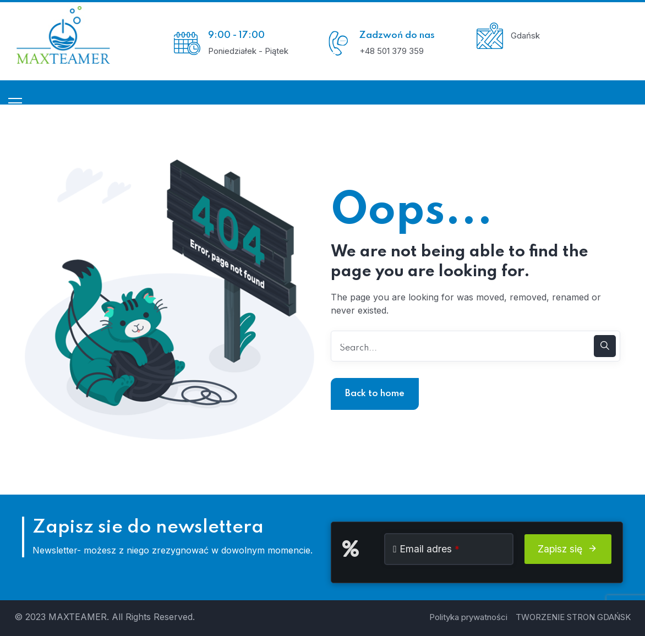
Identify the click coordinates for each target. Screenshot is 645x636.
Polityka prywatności (468, 617)
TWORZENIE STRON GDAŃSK (573, 617)
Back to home (375, 393)
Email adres (430, 549)
